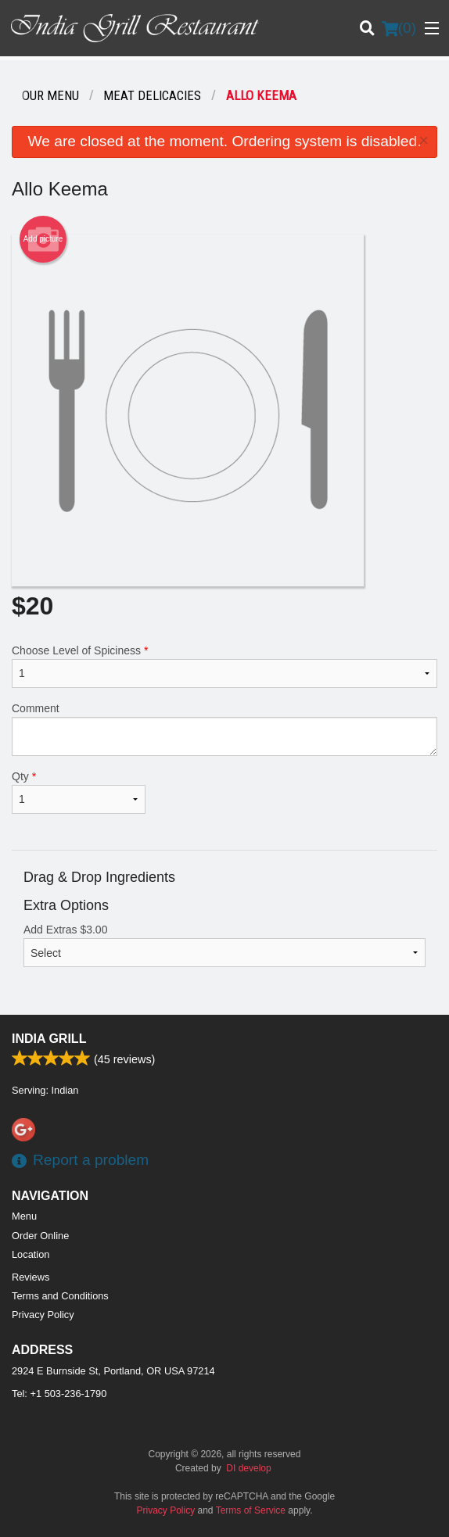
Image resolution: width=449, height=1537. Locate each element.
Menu (24, 1216)
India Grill (49, 1038)
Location (30, 1254)
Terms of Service (251, 1510)
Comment (224, 729)
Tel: (59, 1393)
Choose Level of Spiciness (224, 666)
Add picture (43, 239)
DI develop (248, 1468)
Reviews (30, 1277)
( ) (399, 28)
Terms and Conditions (60, 1296)
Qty (78, 792)
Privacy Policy (43, 1314)
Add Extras (224, 945)
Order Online (40, 1235)
